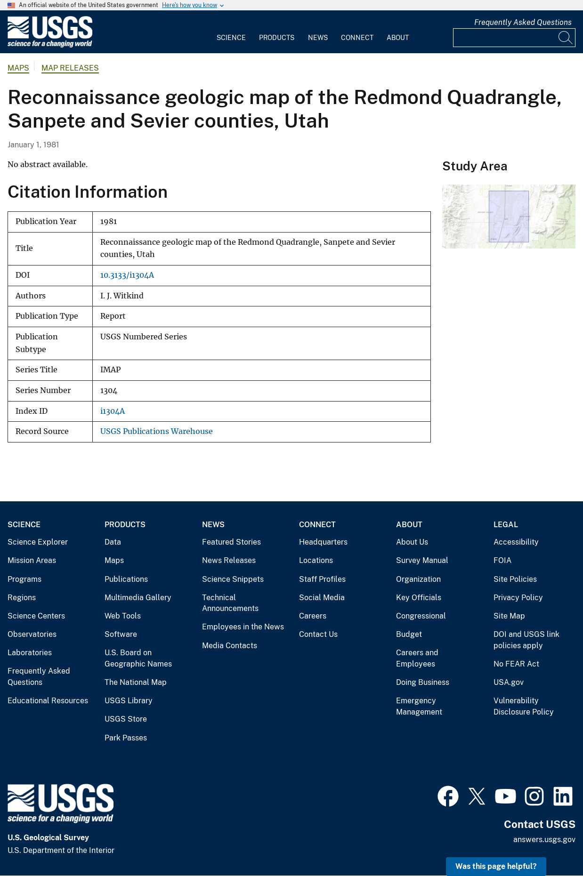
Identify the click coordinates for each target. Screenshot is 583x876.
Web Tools (123, 615)
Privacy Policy (518, 597)
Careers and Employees (417, 658)
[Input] (514, 37)
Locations (316, 560)
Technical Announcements (230, 603)
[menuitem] (231, 32)
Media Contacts (229, 645)
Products (276, 37)
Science (231, 37)
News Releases (229, 560)
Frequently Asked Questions (523, 22)
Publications (126, 579)
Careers (312, 615)
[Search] (566, 37)
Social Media (322, 597)
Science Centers (36, 615)
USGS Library (129, 700)
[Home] (50, 45)
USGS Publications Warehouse (156, 431)
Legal (506, 524)
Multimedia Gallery (138, 597)
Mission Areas (32, 560)
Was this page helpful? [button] (496, 866)
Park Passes (126, 737)
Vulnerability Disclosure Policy (524, 706)
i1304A (112, 411)
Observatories (32, 634)
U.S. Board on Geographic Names (138, 658)
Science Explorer (38, 542)
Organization (418, 579)
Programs (24, 579)
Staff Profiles (322, 579)
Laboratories (30, 652)
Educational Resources (48, 700)
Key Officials (418, 597)
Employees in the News (243, 626)
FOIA (502, 560)
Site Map (509, 615)
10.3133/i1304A (127, 275)
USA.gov (509, 682)
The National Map (136, 682)
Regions (22, 597)
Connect (357, 37)
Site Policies (515, 579)
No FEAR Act (516, 663)
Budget (409, 634)
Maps (18, 68)
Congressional (421, 615)
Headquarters (323, 542)
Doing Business (422, 682)
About (398, 37)
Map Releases (70, 68)
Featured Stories (231, 542)
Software (121, 634)
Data (113, 542)
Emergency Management (419, 706)
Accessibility (516, 542)
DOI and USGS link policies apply (526, 640)
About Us (412, 542)
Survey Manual (422, 560)
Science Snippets (233, 579)
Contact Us (318, 634)
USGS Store (126, 719)
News (318, 37)
